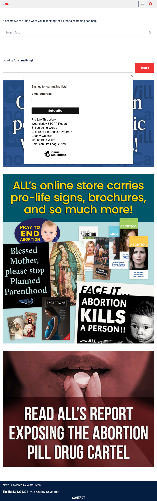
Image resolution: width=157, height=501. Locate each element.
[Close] (132, 76)
